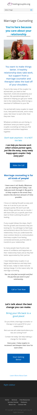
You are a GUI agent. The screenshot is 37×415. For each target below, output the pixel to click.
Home (7, 400)
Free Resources (25, 400)
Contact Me (22, 404)
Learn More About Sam (18, 375)
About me (12, 404)
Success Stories (13, 402)
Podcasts (24, 402)
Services (14, 400)
